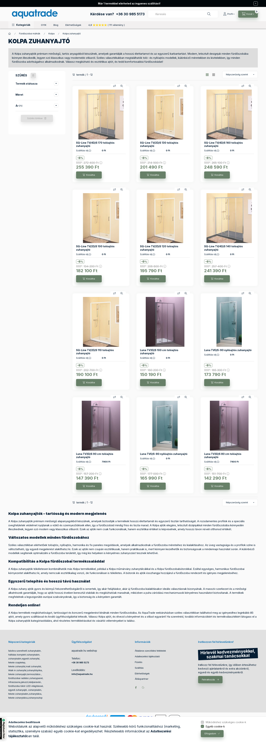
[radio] (213, 74)
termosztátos (34, 674)
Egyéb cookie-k (215, 726)
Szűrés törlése (35, 118)
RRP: (89, 162)
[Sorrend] (240, 74)
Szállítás (139, 668)
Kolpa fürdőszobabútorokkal (174, 569)
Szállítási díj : (83, 150)
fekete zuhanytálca (18, 697)
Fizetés (138, 662)
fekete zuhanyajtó (17, 674)
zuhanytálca (35, 694)
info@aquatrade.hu (82, 674)
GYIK (43, 24)
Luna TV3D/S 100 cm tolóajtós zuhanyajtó (159, 352)
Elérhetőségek (73, 24)
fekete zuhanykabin (18, 694)
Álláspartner (141, 679)
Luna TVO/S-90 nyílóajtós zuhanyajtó (228, 350)
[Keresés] (209, 14)
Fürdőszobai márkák (29, 33)
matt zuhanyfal (33, 666)
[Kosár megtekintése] (248, 14)
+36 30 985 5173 (130, 14)
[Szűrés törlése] (33, 75)
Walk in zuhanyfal (17, 670)
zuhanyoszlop (35, 697)
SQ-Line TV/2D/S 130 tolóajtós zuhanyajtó (159, 144)
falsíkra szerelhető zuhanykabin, (25, 650)
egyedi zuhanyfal (30, 658)
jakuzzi (24, 682)
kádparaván (35, 682)
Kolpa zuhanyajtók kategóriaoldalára (30, 620)
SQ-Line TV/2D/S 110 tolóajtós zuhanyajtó (95, 352)
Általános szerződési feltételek (150, 650)
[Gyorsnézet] (121, 86)
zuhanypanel (36, 678)
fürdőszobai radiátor (18, 678)
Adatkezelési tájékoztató (147, 656)
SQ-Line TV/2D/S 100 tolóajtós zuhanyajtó (95, 248)
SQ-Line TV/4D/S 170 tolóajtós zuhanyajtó (95, 144)
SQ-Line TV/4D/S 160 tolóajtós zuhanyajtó (223, 144)
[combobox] (183, 14)
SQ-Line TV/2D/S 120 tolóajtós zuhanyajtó (159, 248)
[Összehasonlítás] (114, 86)
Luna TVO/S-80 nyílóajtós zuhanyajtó (163, 453)
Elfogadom (210, 733)
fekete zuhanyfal (16, 666)
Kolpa (51, 33)
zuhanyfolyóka (34, 670)
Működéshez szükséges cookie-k (226, 722)
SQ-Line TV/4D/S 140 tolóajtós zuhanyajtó (223, 248)
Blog (55, 24)
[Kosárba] (89, 175)
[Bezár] (256, 3)
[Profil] (228, 14)
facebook (136, 687)
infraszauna (14, 682)
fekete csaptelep (16, 662)
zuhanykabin (14, 658)
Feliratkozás (208, 679)
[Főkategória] (9, 33)
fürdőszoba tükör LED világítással (25, 686)
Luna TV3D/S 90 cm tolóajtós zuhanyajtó (94, 455)
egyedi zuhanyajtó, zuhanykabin (24, 690)
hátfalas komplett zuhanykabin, (24, 654)
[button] (21, 24)
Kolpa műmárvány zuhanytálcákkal (130, 569)
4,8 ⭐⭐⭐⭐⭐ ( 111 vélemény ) (106, 24)
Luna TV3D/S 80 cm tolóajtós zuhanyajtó (222, 455)
